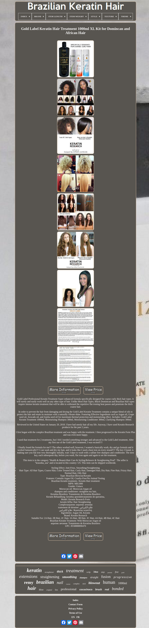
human (109, 582)
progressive (122, 577)
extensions (28, 576)
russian (68, 584)
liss (56, 590)
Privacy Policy (75, 608)
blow (41, 589)
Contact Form (76, 604)
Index (75, 600)
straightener (49, 572)
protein (110, 572)
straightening (49, 577)
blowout (94, 583)
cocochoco (85, 589)
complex (76, 584)
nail (60, 582)
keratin (34, 570)
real (107, 589)
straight (94, 577)
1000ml (122, 583)
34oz (95, 571)
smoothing (69, 577)
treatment (75, 570)
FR (77, 617)
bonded (117, 589)
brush (98, 589)
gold (122, 572)
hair (32, 588)
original (49, 590)
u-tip (88, 572)
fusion (106, 577)
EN (73, 617)
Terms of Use (75, 613)
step (103, 572)
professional (69, 589)
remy (28, 582)
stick (84, 584)
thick (60, 571)
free (116, 572)
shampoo (83, 578)
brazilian (45, 582)
